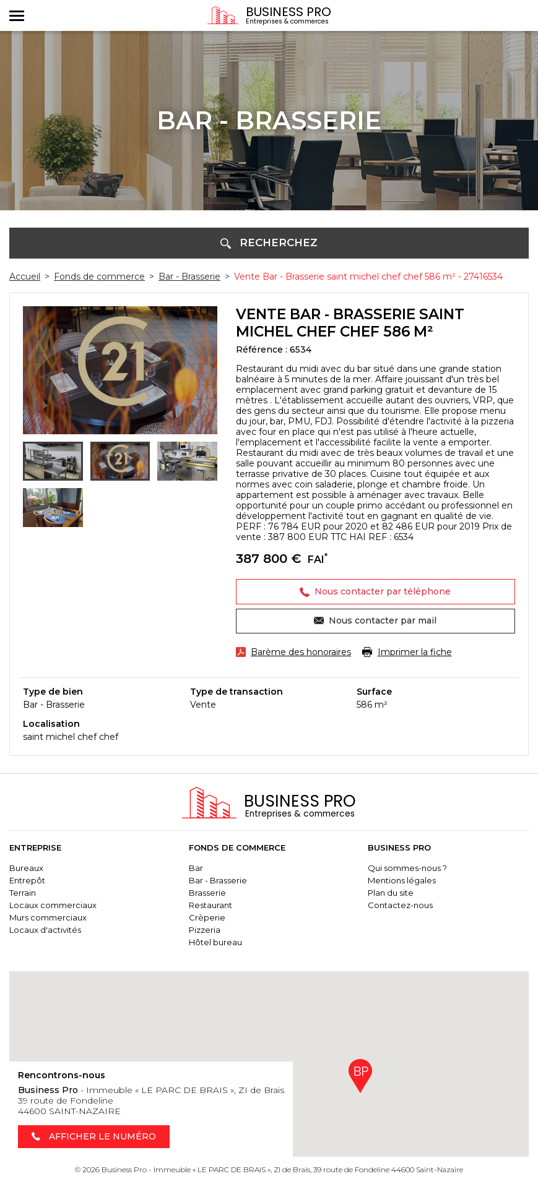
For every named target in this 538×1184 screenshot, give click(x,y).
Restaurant (210, 906)
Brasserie (207, 893)
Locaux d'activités (45, 930)
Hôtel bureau (215, 943)
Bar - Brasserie (218, 881)
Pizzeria (204, 930)
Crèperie (207, 918)
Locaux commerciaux (53, 906)
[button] (269, 243)
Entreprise (35, 849)
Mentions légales (402, 881)
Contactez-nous (400, 906)
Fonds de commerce (237, 849)
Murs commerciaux (48, 918)
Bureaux (26, 868)
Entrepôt (27, 881)
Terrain (22, 893)
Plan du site (391, 893)
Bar (196, 868)
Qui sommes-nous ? (407, 868)
